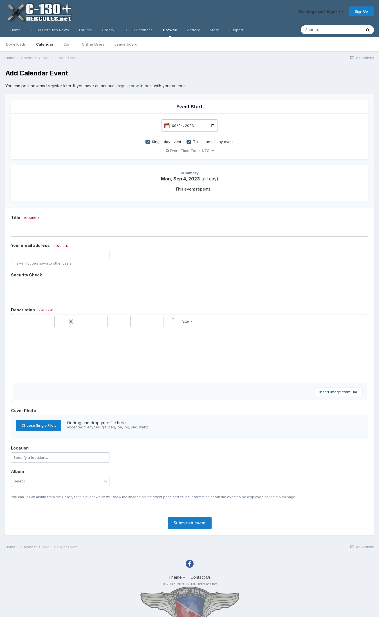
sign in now (128, 85)
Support (236, 30)
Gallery (108, 30)
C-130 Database (138, 30)
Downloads (16, 44)
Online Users (93, 44)
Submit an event (190, 522)
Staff (68, 44)
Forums (85, 30)
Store (214, 30)
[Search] (331, 29)
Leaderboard (126, 44)
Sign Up (361, 11)
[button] (18, 321)
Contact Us (200, 577)
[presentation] (54, 290)
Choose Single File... (38, 425)
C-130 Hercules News (50, 30)
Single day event (166, 141)
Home (15, 30)
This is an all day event (213, 141)
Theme (177, 577)
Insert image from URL (338, 392)
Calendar (44, 44)
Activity (193, 30)
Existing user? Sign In (321, 11)
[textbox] (190, 355)
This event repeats (192, 189)
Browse (170, 32)
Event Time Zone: (190, 150)
